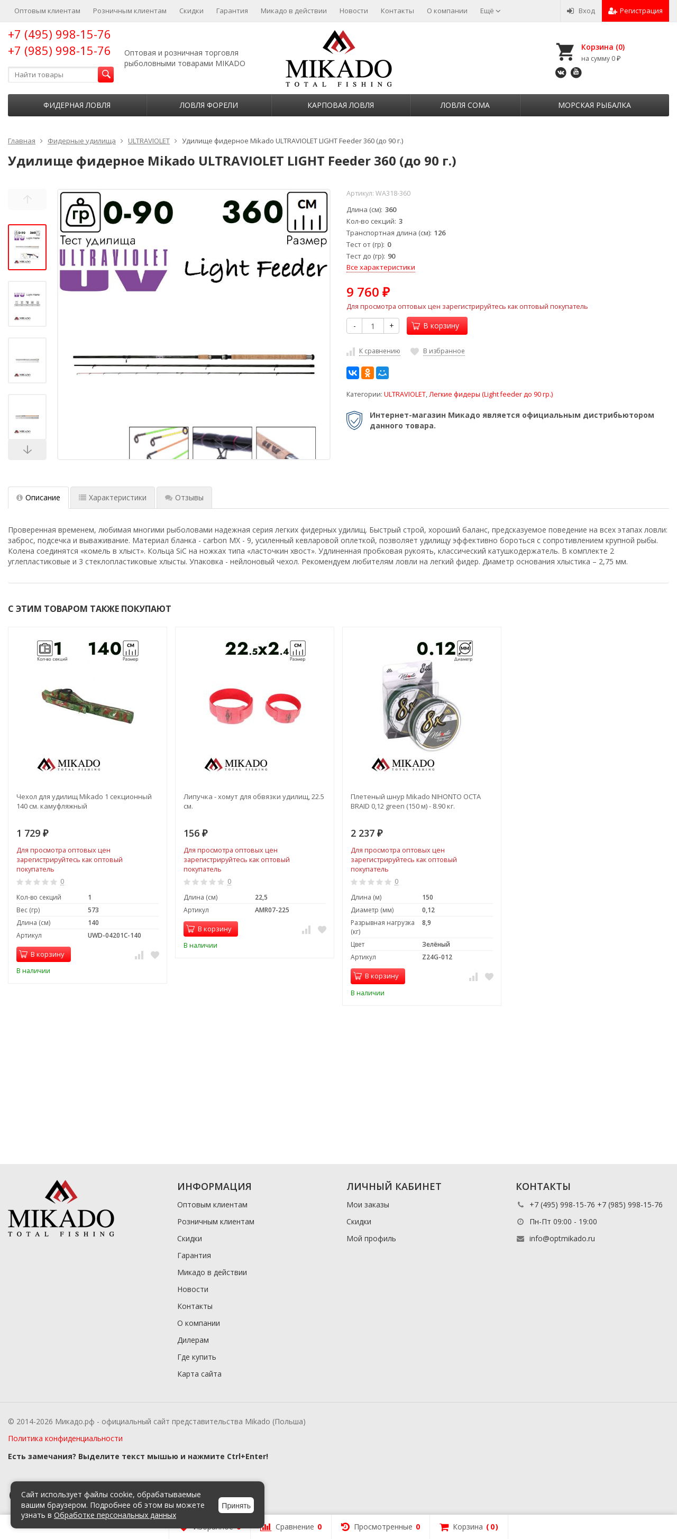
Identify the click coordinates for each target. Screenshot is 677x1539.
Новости (354, 10)
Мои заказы (367, 1204)
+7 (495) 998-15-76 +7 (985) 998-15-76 (59, 42)
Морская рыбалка (594, 105)
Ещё (490, 10)
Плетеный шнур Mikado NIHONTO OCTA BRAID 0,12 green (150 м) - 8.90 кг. (416, 801)
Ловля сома (465, 105)
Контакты (397, 10)
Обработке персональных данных (115, 1515)
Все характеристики (380, 267)
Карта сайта (199, 1374)
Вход (581, 10)
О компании (447, 10)
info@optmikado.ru (562, 1238)
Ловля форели (209, 105)
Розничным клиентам (130, 10)
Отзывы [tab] (184, 497)
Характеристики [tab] (113, 497)
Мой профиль (371, 1238)
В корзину (435, 325)
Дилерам (193, 1340)
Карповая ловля (340, 105)
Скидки (191, 10)
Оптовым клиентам (47, 10)
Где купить (196, 1357)
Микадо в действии (294, 10)
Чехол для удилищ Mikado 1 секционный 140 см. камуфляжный (84, 801)
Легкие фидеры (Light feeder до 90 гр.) (491, 394)
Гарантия (232, 10)
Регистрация (635, 10)
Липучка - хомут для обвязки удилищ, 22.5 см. (254, 801)
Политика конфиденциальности (65, 1438)
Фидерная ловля (77, 105)
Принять (236, 1505)
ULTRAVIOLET (405, 394)
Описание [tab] (38, 497)
